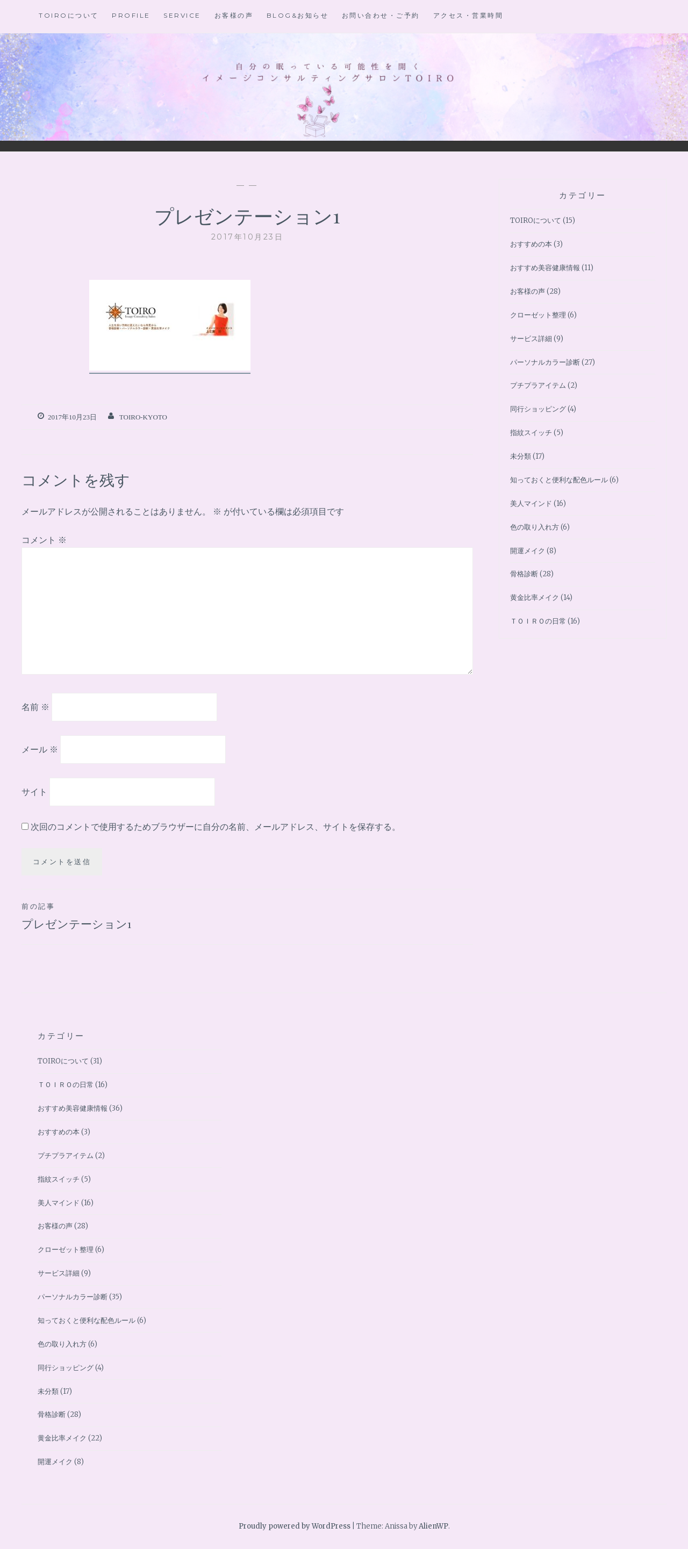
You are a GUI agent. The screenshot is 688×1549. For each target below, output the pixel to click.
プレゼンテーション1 (134, 915)
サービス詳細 (531, 338)
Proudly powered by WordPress (294, 1526)
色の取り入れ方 (534, 527)
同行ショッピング (538, 409)
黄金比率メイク (534, 597)
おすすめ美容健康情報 (545, 267)
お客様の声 (234, 15)
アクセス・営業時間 (468, 15)
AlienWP (433, 1526)
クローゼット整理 (538, 315)
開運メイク (527, 550)
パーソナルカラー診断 (545, 362)
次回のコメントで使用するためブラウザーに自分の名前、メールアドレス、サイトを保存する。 (215, 826)
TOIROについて (69, 15)
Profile (131, 15)
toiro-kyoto (143, 417)
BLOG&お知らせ (298, 15)
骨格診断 (524, 573)
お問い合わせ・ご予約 (381, 15)
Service (182, 15)
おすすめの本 (531, 244)
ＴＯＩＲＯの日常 (538, 621)
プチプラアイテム (538, 385)
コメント (44, 539)
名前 (35, 706)
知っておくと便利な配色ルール (559, 479)
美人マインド (531, 503)
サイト (34, 791)
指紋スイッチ (531, 432)
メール (40, 749)
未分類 (520, 456)
